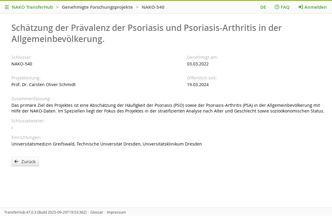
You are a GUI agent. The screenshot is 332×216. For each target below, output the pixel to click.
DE (263, 7)
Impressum (116, 212)
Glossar (96, 212)
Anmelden (312, 7)
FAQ (282, 7)
